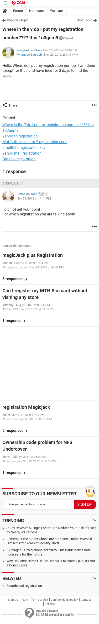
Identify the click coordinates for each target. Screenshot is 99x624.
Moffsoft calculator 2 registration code (34, 142)
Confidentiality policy (64, 599)
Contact (86, 599)
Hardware (36, 11)
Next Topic (84, 20)
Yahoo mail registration (22, 153)
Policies (50, 604)
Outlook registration (19, 159)
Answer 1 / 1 (12, 183)
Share (12, 105)
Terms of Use (39, 599)
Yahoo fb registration (20, 136)
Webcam (56, 11)
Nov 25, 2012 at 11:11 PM (61, 54)
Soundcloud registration (24, 586)
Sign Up (13, 599)
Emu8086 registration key (23, 147)
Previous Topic (17, 20)
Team (24, 599)
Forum (18, 11)
